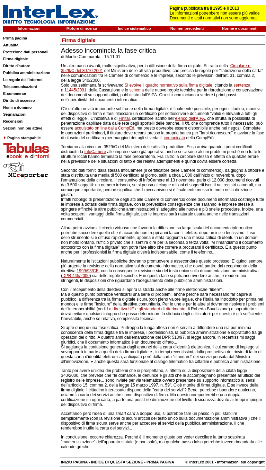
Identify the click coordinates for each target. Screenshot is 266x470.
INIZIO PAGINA (74, 462)
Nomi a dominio (17, 107)
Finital (124, 118)
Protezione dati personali (25, 52)
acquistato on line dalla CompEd (104, 128)
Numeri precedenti (187, 28)
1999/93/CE (87, 270)
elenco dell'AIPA (190, 118)
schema (136, 90)
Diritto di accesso (19, 100)
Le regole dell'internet (23, 80)
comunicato (174, 137)
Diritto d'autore (16, 66)
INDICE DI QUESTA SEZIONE (117, 462)
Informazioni (29, 28)
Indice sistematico (134, 28)
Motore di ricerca (81, 28)
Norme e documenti (240, 28)
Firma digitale (15, 59)
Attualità (10, 45)
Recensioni (13, 121)
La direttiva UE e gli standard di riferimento (146, 309)
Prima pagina (15, 38)
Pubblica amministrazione (26, 73)
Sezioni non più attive (22, 128)
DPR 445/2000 (76, 275)
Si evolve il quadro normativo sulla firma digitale (168, 85)
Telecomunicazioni (20, 87)
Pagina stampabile (22, 138)
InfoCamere (95, 151)
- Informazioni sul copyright (239, 462)
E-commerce (14, 93)
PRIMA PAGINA (160, 462)
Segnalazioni (14, 114)
